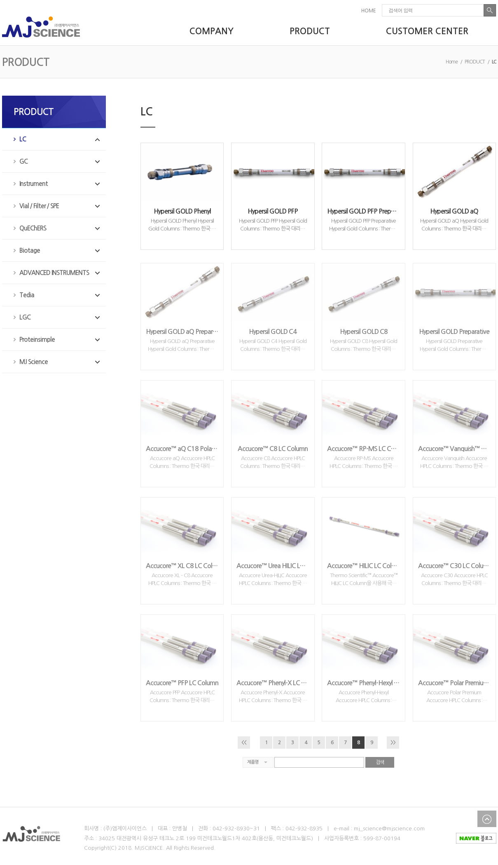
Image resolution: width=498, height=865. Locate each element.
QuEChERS (32, 228)
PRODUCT (310, 31)
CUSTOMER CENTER (427, 31)
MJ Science (33, 362)
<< (243, 742)
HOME (368, 10)
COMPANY (211, 31)
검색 (380, 762)
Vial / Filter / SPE (39, 206)
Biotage (29, 250)
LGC (24, 317)
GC (23, 161)
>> (392, 742)
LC (22, 139)
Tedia (26, 295)
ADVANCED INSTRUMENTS (54, 273)
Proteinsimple (37, 339)
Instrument (33, 184)
